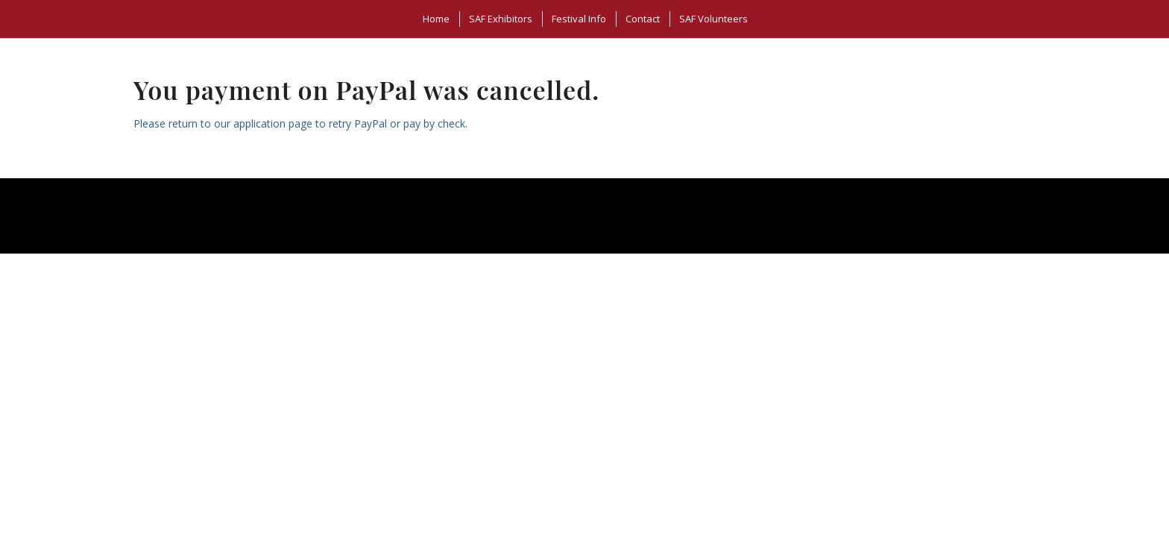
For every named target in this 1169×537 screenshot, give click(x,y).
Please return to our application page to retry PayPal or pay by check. (300, 123)
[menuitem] (435, 19)
